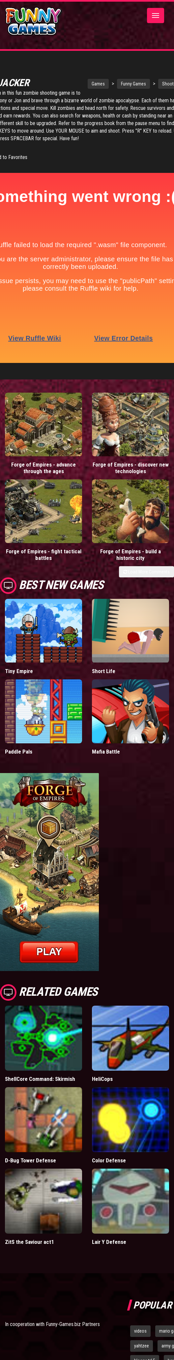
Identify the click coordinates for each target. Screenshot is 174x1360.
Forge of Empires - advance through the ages (43, 466)
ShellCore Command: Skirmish (40, 1077)
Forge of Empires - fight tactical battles (43, 553)
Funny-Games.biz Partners (73, 1323)
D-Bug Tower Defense (30, 1159)
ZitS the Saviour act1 (29, 1240)
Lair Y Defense (109, 1240)
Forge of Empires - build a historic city (130, 553)
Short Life (103, 669)
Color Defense (109, 1159)
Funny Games (126, 82)
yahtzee (141, 1344)
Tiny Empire (19, 669)
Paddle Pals (18, 750)
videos (140, 1329)
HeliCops (102, 1077)
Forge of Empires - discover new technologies (131, 466)
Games (91, 82)
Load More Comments (146, 570)
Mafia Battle (106, 750)
